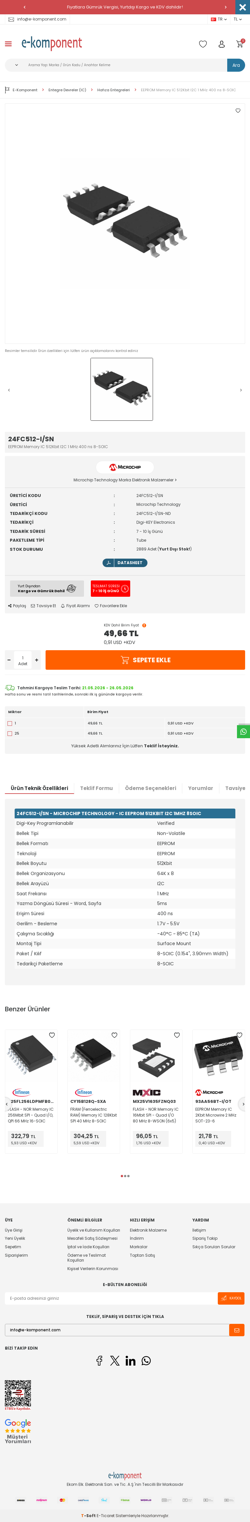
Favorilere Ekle (111, 605)
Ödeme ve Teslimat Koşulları (86, 1257)
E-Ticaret (106, 1515)
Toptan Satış (142, 1255)
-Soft (89, 1515)
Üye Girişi (13, 1230)
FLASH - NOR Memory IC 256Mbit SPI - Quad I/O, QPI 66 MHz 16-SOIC (31, 1115)
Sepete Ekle (145, 660)
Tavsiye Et (43, 605)
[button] (24, 7)
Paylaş (17, 605)
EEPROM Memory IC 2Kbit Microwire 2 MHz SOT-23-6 (215, 1115)
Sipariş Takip (204, 1238)
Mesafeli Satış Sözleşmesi (92, 1238)
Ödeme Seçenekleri (150, 788)
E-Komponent (21, 90)
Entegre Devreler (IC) (67, 90)
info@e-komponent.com (37, 19)
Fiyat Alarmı (75, 605)
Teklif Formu (96, 788)
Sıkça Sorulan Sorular (213, 1247)
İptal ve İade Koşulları (88, 1247)
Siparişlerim (16, 1255)
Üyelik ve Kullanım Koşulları (93, 1230)
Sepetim (13, 1247)
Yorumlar (200, 788)
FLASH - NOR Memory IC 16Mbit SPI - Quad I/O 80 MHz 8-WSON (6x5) (156, 1115)
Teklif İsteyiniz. (161, 746)
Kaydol (231, 1298)
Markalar (138, 1247)
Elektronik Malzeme (148, 1230)
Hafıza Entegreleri (113, 90)
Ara (236, 65)
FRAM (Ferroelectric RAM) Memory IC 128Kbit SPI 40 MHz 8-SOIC (93, 1115)
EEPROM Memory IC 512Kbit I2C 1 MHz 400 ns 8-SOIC (188, 90)
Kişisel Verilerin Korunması (92, 1268)
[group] (125, 224)
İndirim (137, 1238)
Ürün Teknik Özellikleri (39, 788)
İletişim (199, 1230)
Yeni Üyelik (15, 1238)
